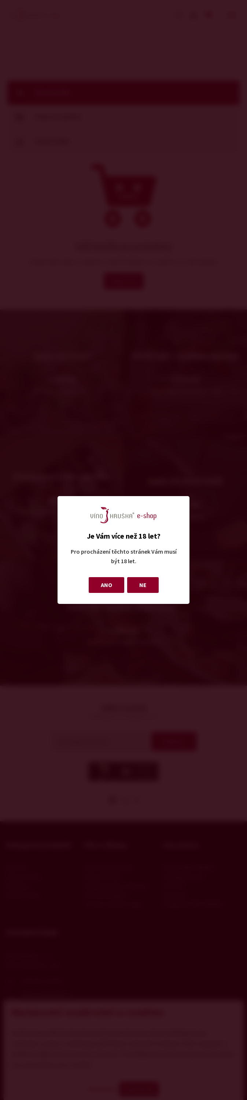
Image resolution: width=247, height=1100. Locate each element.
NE (143, 584)
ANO (106, 584)
